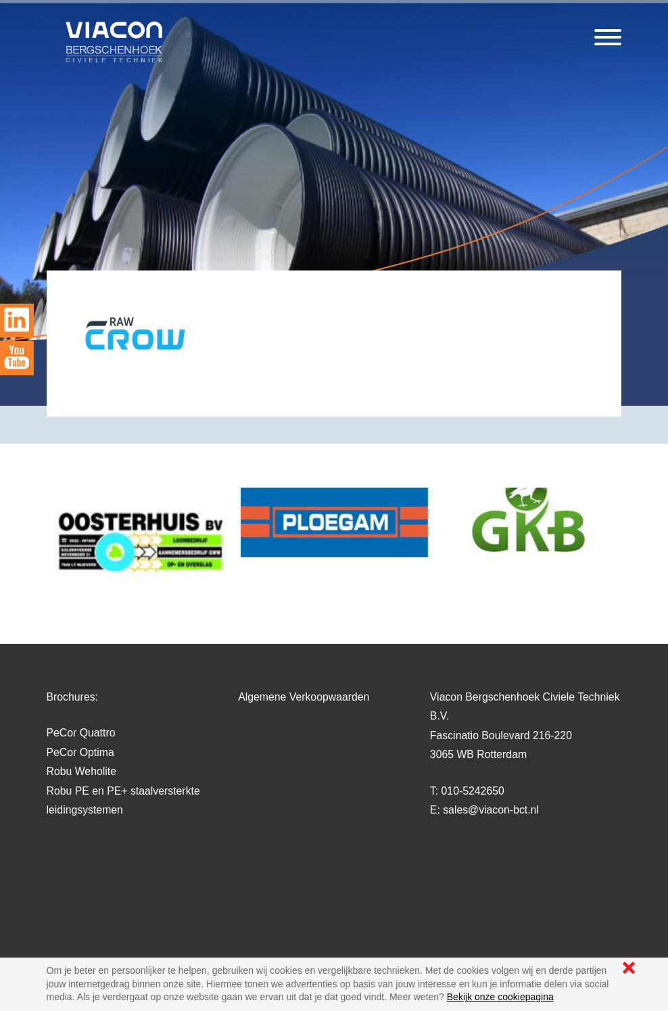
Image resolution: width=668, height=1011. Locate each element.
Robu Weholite (81, 771)
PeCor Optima (80, 752)
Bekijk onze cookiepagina (500, 996)
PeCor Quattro (81, 732)
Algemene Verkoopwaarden (303, 697)
